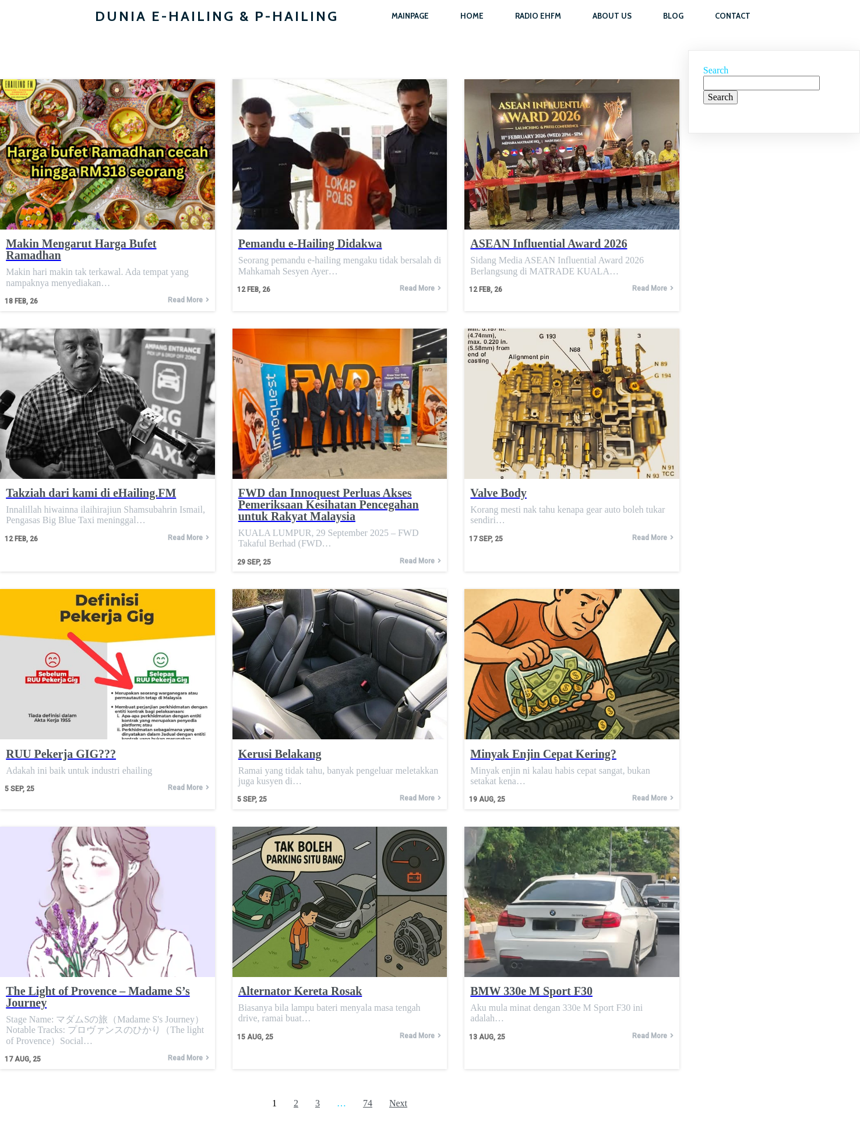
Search (716, 70)
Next (398, 1103)
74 (367, 1103)
